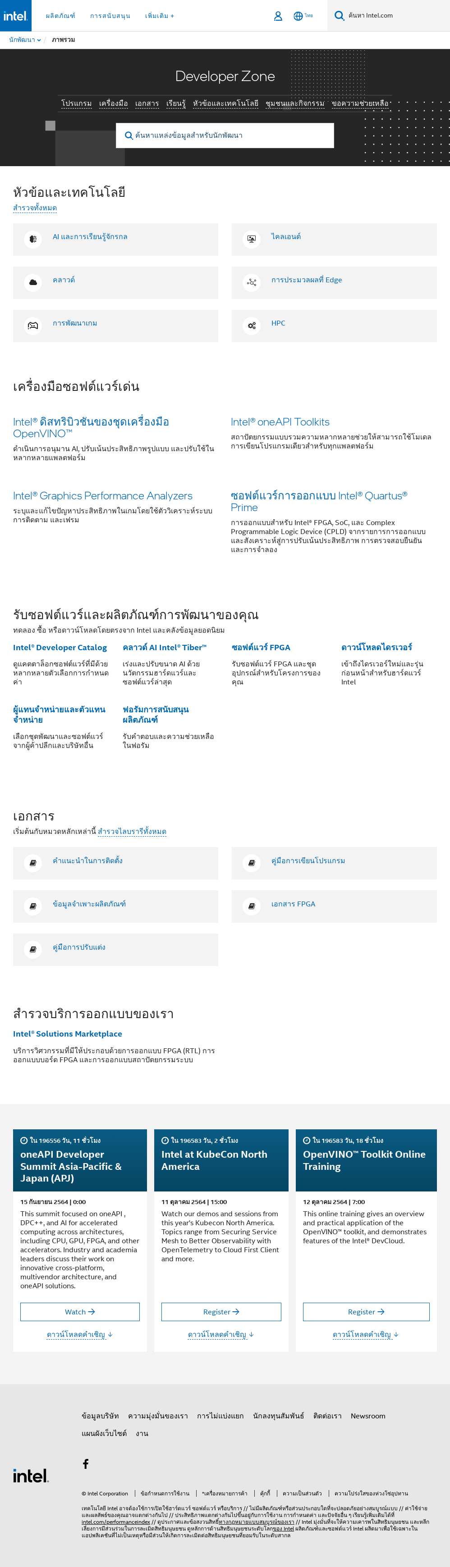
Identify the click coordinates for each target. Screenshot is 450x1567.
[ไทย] (303, 16)
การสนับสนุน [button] (110, 16)
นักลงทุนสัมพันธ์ (278, 1416)
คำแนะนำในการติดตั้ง (88, 860)
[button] (225, 472)
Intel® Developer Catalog (60, 647)
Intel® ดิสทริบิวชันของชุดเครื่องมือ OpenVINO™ (91, 427)
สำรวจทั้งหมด (35, 208)
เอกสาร (147, 103)
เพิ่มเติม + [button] (159, 16)
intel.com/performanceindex (116, 1521)
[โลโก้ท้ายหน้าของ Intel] (31, 1475)
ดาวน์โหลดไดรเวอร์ (376, 647)
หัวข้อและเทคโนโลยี (225, 103)
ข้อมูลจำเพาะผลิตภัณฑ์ (89, 904)
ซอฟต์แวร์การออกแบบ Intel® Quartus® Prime (319, 501)
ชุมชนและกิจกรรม (295, 103)
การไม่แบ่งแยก (220, 1416)
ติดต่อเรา (327, 1416)
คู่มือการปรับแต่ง (79, 947)
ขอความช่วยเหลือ (360, 103)
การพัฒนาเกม (75, 323)
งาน (142, 1433)
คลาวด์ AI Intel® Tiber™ (165, 647)
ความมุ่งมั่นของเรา (158, 1416)
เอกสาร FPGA (293, 904)
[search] (129, 135)
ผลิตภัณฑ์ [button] (61, 16)
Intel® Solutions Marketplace (67, 1033)
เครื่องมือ (113, 103)
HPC (278, 323)
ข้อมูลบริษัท (100, 1416)
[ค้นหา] (340, 15)
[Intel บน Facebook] (85, 1466)
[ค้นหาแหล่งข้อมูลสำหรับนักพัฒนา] (225, 135)
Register (216, 1312)
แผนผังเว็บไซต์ (104, 1433)
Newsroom (368, 1416)
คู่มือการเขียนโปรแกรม (308, 860)
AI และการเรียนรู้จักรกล (90, 236)
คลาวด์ (64, 280)
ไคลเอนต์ (286, 236)
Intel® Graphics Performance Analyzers (103, 495)
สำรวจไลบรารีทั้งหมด (132, 831)
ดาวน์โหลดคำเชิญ (80, 1334)
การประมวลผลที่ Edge (306, 280)
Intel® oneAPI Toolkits (280, 421)
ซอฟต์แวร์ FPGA (261, 647)
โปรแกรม (76, 103)
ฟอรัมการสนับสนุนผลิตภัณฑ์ (155, 714)
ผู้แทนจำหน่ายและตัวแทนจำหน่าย (59, 714)
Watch (75, 1312)
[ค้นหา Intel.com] (397, 15)
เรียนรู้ (176, 103)
